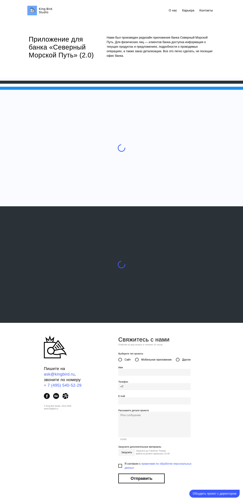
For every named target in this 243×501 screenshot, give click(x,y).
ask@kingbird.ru (59, 374)
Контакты (206, 10)
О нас (173, 10)
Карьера (188, 10)
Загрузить (126, 452)
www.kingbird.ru (51, 409)
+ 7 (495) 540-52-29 (63, 385)
